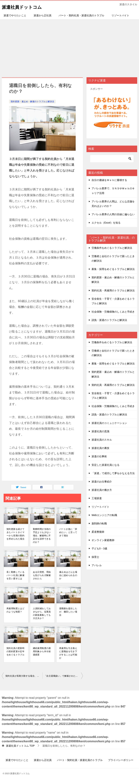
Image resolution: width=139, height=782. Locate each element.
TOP (20, 745)
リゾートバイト (120, 15)
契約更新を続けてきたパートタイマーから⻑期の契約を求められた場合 (15, 534)
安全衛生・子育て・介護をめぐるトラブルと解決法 (113, 301)
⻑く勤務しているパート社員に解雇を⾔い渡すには (15, 575)
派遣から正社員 (42, 15)
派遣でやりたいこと (15, 15)
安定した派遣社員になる (105, 464)
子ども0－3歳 (99, 548)
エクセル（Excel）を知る (106, 222)
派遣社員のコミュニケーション (109, 423)
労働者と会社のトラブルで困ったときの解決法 (113, 258)
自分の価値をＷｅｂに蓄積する (109, 180)
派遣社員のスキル (102, 439)
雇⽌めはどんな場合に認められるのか (68, 575)
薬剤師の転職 (99, 523)
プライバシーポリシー (120, 760)
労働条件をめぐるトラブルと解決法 (112, 247)
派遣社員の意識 (100, 431)
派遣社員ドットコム (27, 6)
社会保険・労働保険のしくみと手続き (113, 311)
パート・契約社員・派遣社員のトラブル (81, 15)
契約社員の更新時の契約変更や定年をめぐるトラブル (15, 651)
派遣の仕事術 (99, 456)
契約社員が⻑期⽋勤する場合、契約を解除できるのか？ (23, 676)
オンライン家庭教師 (103, 540)
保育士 (95, 557)
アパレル (97, 565)
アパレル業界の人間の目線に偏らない (113, 214)
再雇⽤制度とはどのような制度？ (15, 610)
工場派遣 (97, 498)
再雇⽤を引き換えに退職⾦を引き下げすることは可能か (68, 653)
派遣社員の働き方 (102, 489)
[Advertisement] (69, 46)
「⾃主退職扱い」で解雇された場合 (62, 676)
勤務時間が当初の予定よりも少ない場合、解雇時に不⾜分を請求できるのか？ (42, 535)
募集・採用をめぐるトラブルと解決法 (113, 269)
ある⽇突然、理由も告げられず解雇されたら (42, 575)
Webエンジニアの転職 (104, 515)
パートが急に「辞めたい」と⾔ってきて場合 (68, 532)
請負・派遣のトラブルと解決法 (109, 320)
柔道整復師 (98, 531)
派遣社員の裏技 (100, 448)
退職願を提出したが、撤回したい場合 (68, 611)
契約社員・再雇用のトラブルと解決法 (113, 290)
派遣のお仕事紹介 (102, 481)
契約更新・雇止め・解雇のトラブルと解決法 (32, 101)
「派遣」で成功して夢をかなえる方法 (113, 473)
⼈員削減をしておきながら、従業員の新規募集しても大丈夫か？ (42, 613)
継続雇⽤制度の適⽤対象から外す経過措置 (42, 651)
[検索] (112, 158)
